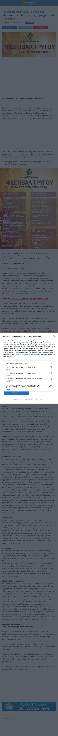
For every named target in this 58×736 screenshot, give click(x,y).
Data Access (29, 400)
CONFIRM (16, 393)
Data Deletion (18, 400)
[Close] (54, 336)
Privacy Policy (40, 400)
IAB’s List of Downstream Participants (27, 354)
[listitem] (29, 363)
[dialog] (29, 368)
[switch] (50, 367)
